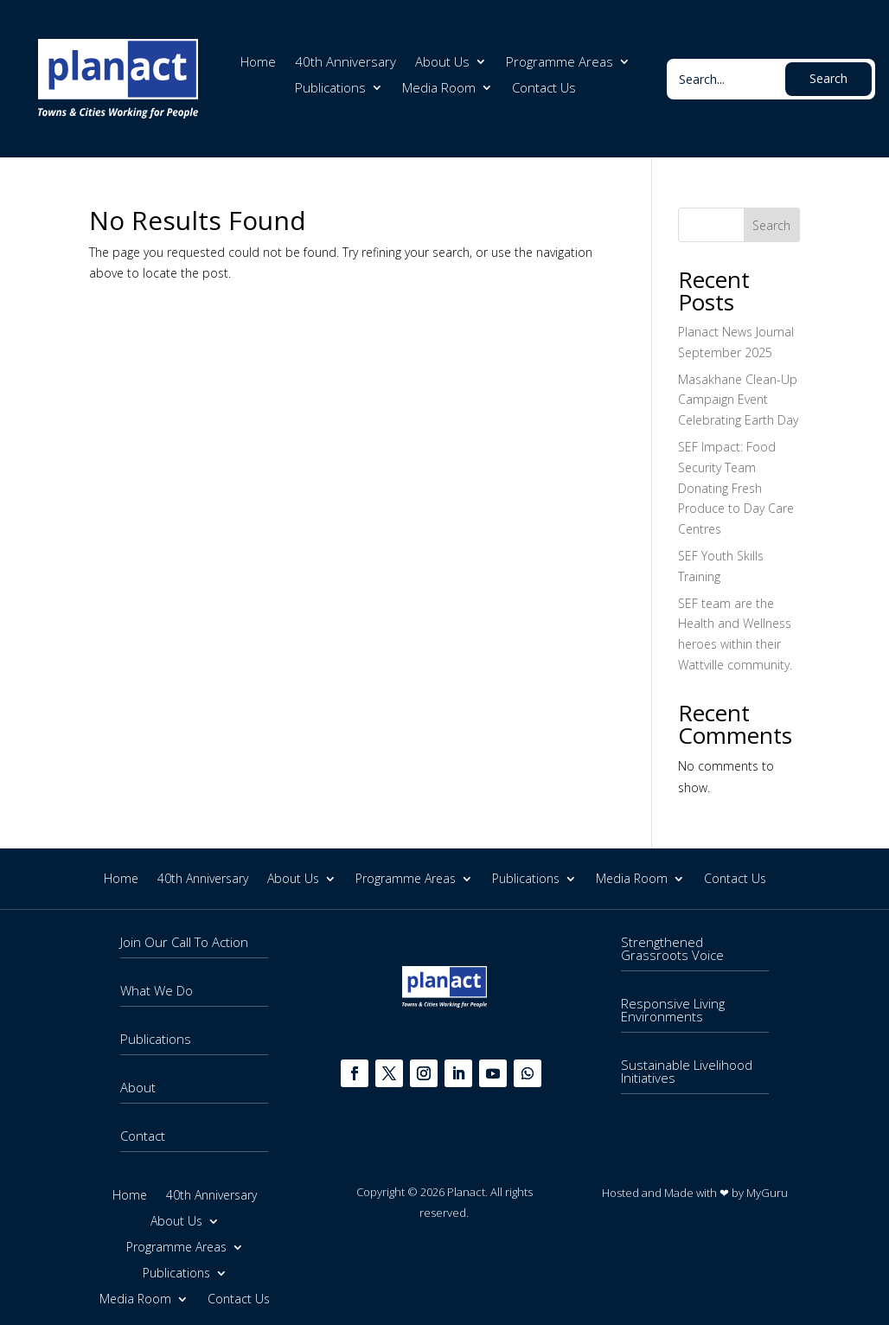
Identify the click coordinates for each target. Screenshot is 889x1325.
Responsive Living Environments (673, 1010)
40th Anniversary (345, 62)
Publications (330, 88)
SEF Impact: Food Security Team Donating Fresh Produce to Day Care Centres (736, 487)
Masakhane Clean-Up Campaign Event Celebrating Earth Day (738, 400)
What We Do (156, 990)
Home (258, 62)
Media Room (439, 88)
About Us (442, 62)
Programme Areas (559, 62)
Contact (142, 1135)
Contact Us (544, 88)
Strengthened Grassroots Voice (672, 948)
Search (771, 225)
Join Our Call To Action (184, 942)
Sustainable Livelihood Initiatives (686, 1071)
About (138, 1087)
